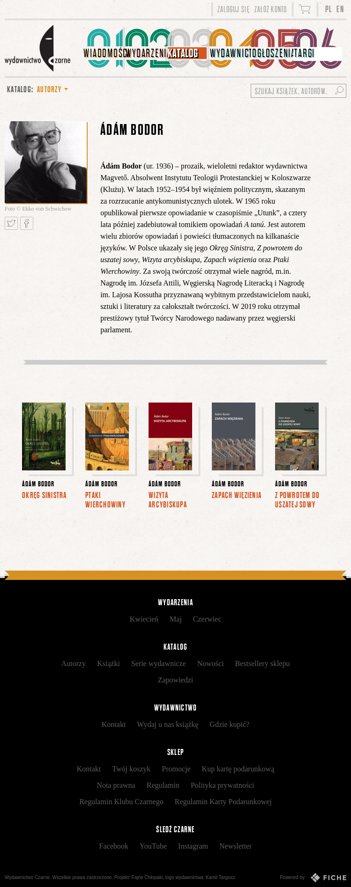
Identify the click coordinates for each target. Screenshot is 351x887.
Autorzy (73, 663)
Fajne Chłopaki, (148, 877)
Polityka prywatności (222, 785)
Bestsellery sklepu (262, 663)
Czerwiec (207, 619)
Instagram (193, 846)
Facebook (113, 846)
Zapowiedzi (176, 680)
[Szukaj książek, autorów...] (298, 91)
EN (340, 9)
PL (328, 9)
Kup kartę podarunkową (238, 769)
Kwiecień (144, 619)
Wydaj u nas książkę (167, 724)
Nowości (210, 663)
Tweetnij (11, 223)
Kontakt (114, 724)
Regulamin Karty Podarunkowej (223, 802)
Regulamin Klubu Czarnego (121, 802)
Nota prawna (116, 785)
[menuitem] (103, 48)
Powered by (313, 877)
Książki (108, 663)
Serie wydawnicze (158, 663)
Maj (176, 619)
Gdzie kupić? (229, 724)
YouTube (153, 846)
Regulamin (163, 785)
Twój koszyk (131, 769)
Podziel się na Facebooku (26, 223)
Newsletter (235, 846)
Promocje (176, 769)
